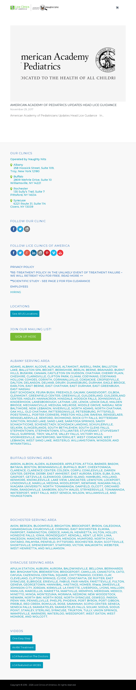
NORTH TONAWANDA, (58, 486)
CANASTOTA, (106, 572)
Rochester (21, 188)
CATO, (120, 572)
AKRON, (15, 464)
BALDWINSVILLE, (76, 568)
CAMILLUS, (88, 572)
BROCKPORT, (81, 526)
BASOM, (113, 464)
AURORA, (56, 568)
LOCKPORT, (112, 480)
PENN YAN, (18, 600)
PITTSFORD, (65, 542)
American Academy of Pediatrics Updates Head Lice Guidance (63, 105)
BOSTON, (30, 467)
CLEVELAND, (19, 578)
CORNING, (62, 529)
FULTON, (118, 581)
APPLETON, (73, 464)
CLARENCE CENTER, (41, 470)
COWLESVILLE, (92, 470)
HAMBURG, (94, 477)
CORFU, (76, 470)
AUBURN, (42, 568)
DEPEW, (29, 473)
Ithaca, (96, 584)
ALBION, (28, 464)
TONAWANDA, (115, 489)
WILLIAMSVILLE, (97, 493)
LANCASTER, (77, 480)
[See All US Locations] (24, 314)
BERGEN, (26, 526)
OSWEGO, (99, 597)
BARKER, (100, 464)
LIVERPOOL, (90, 588)
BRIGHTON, (62, 526)
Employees (19, 286)
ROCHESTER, (84, 542)
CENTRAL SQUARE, (54, 575)
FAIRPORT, (18, 532)
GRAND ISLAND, (73, 477)
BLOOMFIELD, (43, 526)
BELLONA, (96, 568)
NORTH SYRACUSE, (77, 597)
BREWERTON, (49, 572)
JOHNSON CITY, (21, 588)
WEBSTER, (111, 545)
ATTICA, (88, 464)
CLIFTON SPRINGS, (42, 578)
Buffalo (18, 176)
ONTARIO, (17, 542)
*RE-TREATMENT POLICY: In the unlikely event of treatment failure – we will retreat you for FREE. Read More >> (66, 274)
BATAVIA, (16, 467)
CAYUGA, (16, 575)
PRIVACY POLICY (22, 267)
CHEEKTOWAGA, (99, 467)
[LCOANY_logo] (56, 7)
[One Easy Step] (21, 638)
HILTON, (99, 532)
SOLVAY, (91, 607)
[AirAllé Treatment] (23, 647)
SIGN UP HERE (25, 336)
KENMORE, (18, 480)
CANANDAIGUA (21, 529)
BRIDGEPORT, (70, 572)
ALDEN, (40, 464)
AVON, (14, 526)
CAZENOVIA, (32, 575)
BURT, (82, 467)
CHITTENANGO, (80, 575)
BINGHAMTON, (28, 572)
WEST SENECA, (61, 493)
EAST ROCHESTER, (83, 529)
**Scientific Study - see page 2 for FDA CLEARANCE (50, 281)
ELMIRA (103, 529)
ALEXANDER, (55, 464)
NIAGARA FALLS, (109, 483)
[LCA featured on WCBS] (26, 665)
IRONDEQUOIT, (56, 535)
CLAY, (108, 575)
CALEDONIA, (112, 526)
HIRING (15, 292)
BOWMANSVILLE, (50, 467)
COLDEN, (63, 470)
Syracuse (20, 200)
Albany (18, 164)
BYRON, (97, 526)
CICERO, (98, 575)
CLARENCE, (18, 470)
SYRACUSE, (59, 610)
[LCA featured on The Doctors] (30, 656)
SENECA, (114, 604)
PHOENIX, (70, 600)
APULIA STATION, (22, 568)
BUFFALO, (70, 467)
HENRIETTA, (83, 532)
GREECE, (54, 532)
